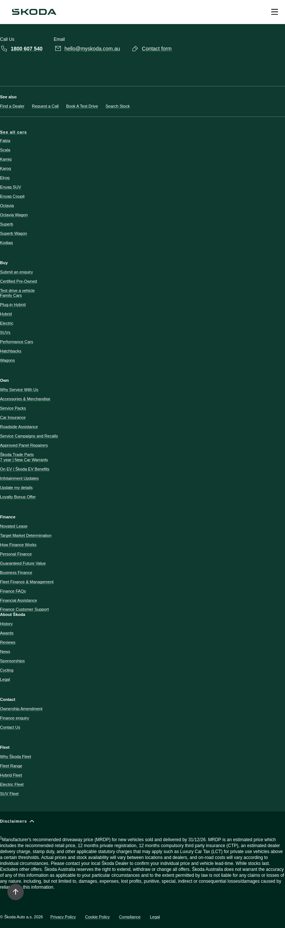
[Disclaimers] (142, 857)
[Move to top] (15, 892)
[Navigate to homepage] (34, 12)
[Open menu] (274, 11)
